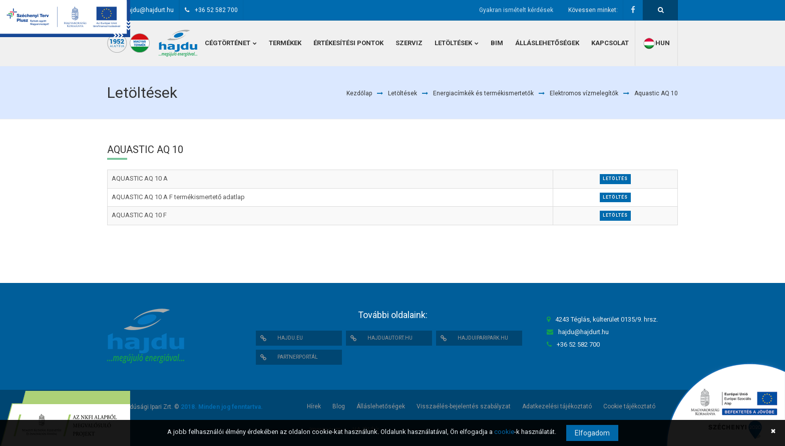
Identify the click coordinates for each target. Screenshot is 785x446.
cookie (504, 431)
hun (656, 43)
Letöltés (615, 178)
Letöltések (402, 93)
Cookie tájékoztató (629, 406)
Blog (338, 406)
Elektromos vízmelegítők (584, 93)
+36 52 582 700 (216, 10)
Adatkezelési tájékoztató (557, 406)
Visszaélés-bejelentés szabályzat (464, 406)
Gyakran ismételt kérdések (516, 10)
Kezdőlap (359, 93)
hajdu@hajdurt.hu (149, 10)
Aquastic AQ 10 (656, 93)
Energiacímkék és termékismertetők (483, 93)
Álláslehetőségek (380, 406)
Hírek (314, 406)
